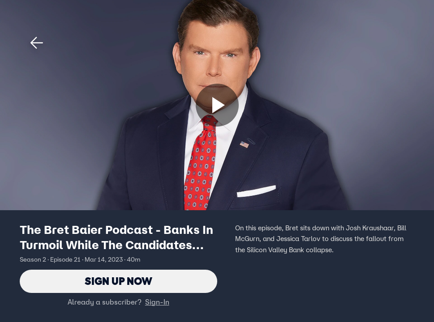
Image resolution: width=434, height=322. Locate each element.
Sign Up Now (118, 281)
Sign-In (157, 301)
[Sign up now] (217, 105)
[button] (37, 43)
